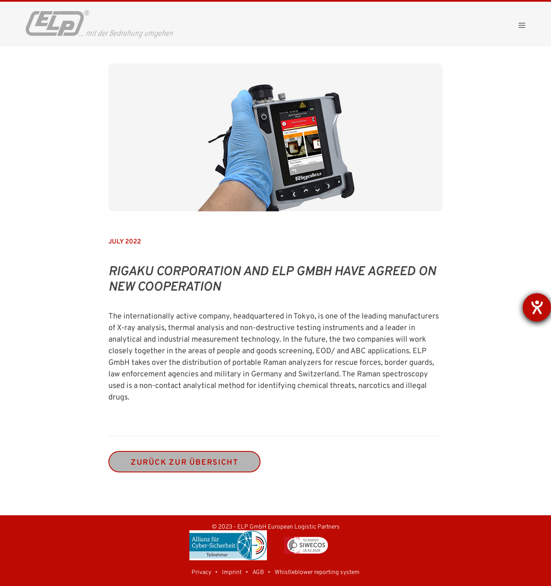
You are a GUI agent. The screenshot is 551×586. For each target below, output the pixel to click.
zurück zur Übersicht (184, 463)
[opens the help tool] (537, 307)
